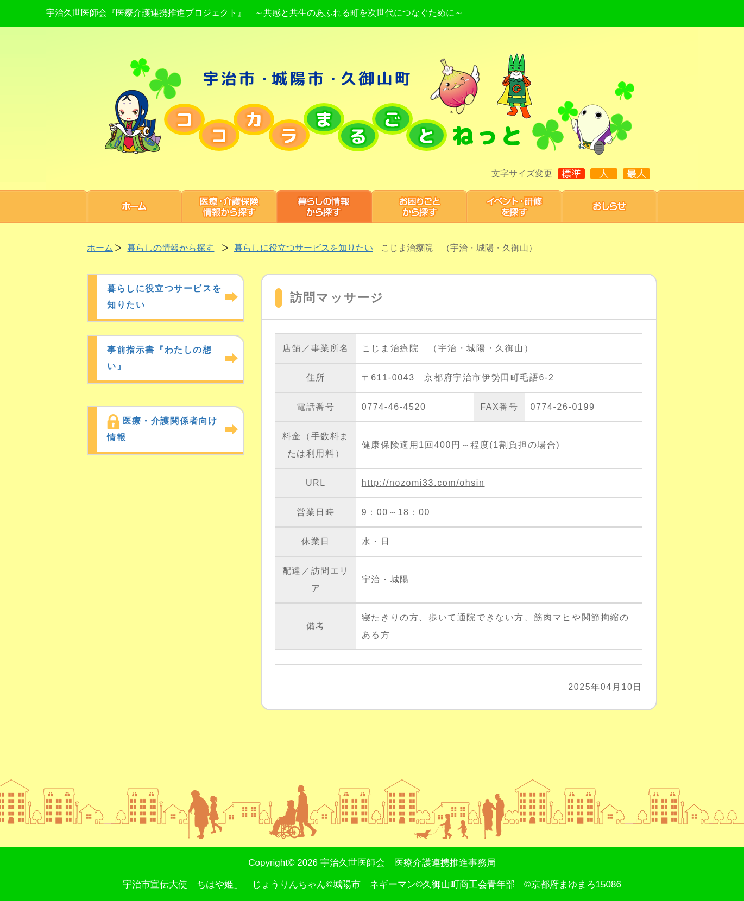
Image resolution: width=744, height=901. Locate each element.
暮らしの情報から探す (324, 206)
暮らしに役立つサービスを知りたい (303, 247)
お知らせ (609, 206)
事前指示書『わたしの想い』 (159, 358)
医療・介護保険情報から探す (229, 206)
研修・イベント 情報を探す (514, 206)
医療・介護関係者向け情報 (162, 429)
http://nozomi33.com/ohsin (423, 482)
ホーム (134, 206)
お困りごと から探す (419, 206)
